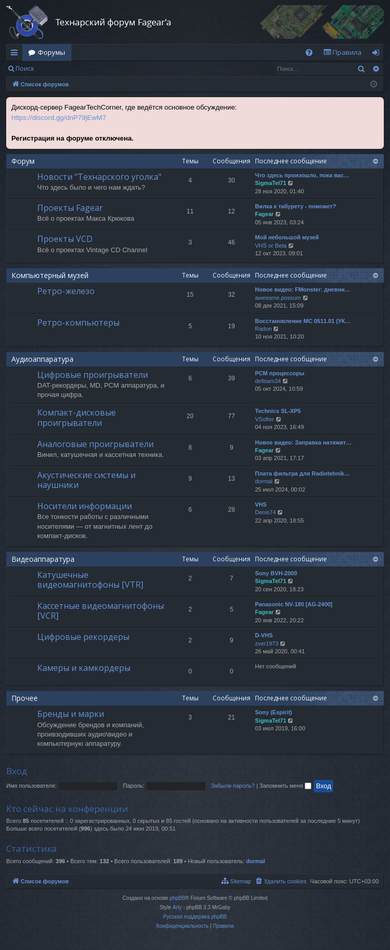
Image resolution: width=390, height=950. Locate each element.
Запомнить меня (285, 786)
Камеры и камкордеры (83, 667)
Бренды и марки (70, 713)
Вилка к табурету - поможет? (295, 206)
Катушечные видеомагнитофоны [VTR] (90, 579)
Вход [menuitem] (378, 54)
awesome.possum (278, 298)
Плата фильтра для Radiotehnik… (302, 473)
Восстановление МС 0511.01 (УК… (303, 321)
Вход (56, 68)
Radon (263, 329)
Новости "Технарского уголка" (99, 176)
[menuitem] (309, 52)
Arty (177, 907)
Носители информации (84, 506)
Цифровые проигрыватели (92, 374)
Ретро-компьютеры (78, 322)
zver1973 (266, 643)
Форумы (51, 52)
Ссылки (16, 54)
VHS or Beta (271, 245)
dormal (264, 481)
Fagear (264, 214)
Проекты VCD (65, 238)
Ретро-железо (66, 291)
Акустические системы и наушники (86, 480)
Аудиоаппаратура (42, 359)
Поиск (25, 68)
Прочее (24, 698)
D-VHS (264, 635)
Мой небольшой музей (287, 237)
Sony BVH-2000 (276, 573)
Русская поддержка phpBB (195, 917)
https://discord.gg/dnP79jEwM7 (58, 117)
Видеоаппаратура (42, 559)
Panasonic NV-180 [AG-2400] (294, 604)
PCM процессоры (279, 373)
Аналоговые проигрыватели (95, 444)
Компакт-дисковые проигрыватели (76, 417)
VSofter (264, 419)
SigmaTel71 (270, 183)
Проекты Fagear (70, 207)
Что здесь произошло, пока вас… (302, 175)
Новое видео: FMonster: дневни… (302, 289)
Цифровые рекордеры (83, 636)
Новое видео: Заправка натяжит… (303, 442)
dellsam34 (268, 381)
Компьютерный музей (49, 275)
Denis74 (265, 512)
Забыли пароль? (233, 786)
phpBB (177, 898)
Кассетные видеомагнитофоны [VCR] (100, 610)
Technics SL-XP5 (278, 411)
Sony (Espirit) (273, 712)
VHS (261, 504)
